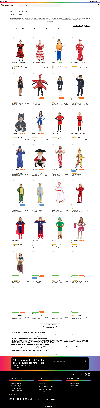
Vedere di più (50, 21)
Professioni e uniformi (61, 29)
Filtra (87, 25)
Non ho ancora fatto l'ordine (73, 382)
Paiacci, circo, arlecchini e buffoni (50, 30)
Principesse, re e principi (26, 29)
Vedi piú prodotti (50, 327)
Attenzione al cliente (93, 1)
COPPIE (29, 8)
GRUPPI (23, 8)
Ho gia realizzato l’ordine (72, 383)
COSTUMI (4, 8)
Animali (73, 29)
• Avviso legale (14, 385)
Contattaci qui (41, 383)
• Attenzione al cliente (16, 387)
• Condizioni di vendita (16, 383)
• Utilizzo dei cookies (16, 388)
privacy (20, 385)
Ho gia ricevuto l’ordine (72, 385)
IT (99, 1)
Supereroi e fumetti (15, 29)
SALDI (17, 8)
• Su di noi (13, 382)
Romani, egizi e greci (38, 29)
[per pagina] (19, 35)
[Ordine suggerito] (77, 25)
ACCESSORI (11, 8)
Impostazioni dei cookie (17, 390)
